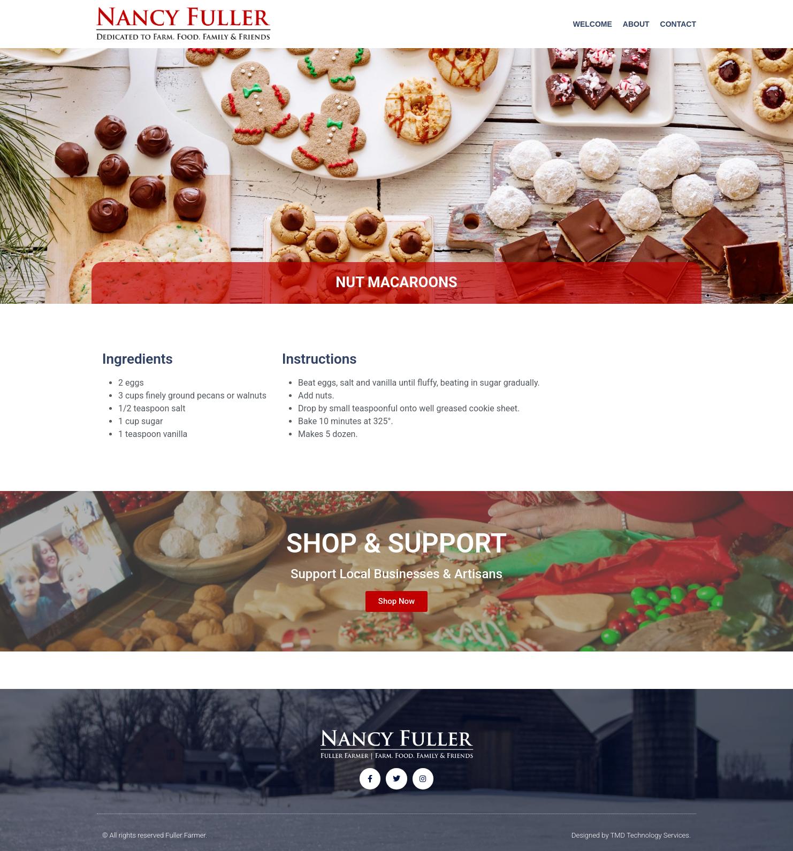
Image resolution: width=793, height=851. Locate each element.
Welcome (592, 24)
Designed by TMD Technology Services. (631, 835)
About (636, 24)
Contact (678, 24)
